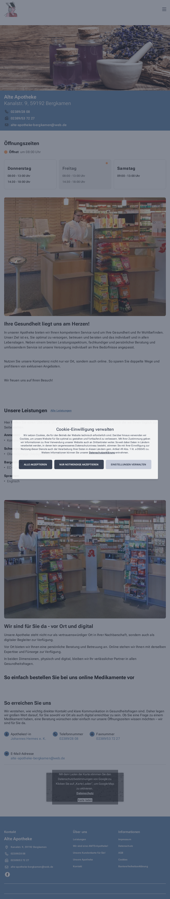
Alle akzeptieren (35, 464)
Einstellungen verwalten (128, 464)
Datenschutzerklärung (102, 452)
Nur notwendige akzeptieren (78, 464)
